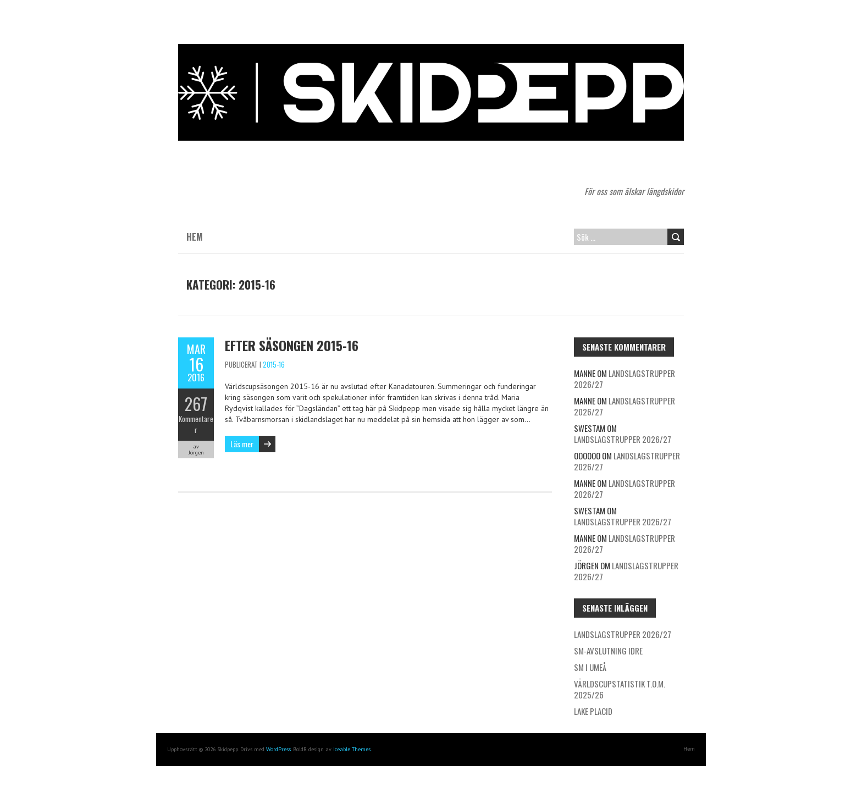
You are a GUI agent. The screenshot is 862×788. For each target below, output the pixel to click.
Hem (194, 236)
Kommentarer (196, 424)
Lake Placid (593, 711)
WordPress (278, 749)
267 (196, 403)
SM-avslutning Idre (608, 651)
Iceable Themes (352, 749)
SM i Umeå (590, 667)
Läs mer (241, 444)
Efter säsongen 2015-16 (291, 345)
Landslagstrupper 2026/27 (624, 378)
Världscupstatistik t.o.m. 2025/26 (619, 689)
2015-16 (274, 364)
